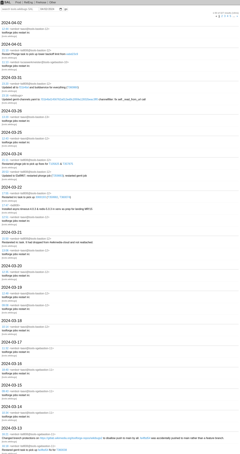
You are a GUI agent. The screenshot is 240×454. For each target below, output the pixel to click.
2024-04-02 (11, 22)
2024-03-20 (11, 266)
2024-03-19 (11, 287)
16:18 (5, 446)
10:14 (5, 326)
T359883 (57, 175)
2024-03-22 (11, 187)
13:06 (5, 250)
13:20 (5, 117)
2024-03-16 (11, 363)
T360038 (61, 450)
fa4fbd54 (145, 438)
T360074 (65, 197)
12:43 (5, 138)
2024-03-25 (11, 132)
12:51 (5, 217)
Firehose (41, 2)
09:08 (5, 305)
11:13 (5, 62)
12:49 (5, 293)
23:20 (5, 83)
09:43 (5, 391)
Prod (18, 2)
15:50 (5, 238)
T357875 (67, 163)
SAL (6, 2)
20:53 (5, 171)
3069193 (41, 197)
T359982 (53, 197)
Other (52, 2)
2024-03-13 (11, 428)
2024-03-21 (11, 232)
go (65, 9)
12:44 (5, 28)
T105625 (54, 163)
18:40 (5, 369)
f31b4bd (24, 87)
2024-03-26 (11, 111)
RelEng (28, 2)
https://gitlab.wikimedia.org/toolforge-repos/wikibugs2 (71, 438)
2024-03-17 (11, 342)
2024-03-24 (11, 154)
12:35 (5, 272)
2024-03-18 (11, 320)
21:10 (5, 50)
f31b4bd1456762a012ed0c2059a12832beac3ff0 (69, 99)
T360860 (72, 87)
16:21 (5, 434)
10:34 (5, 412)
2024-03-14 (11, 406)
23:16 (5, 95)
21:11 (5, 160)
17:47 (5, 205)
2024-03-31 (11, 77)
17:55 (5, 193)
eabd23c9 (72, 54)
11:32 (5, 348)
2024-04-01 (11, 44)
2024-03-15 (11, 385)
